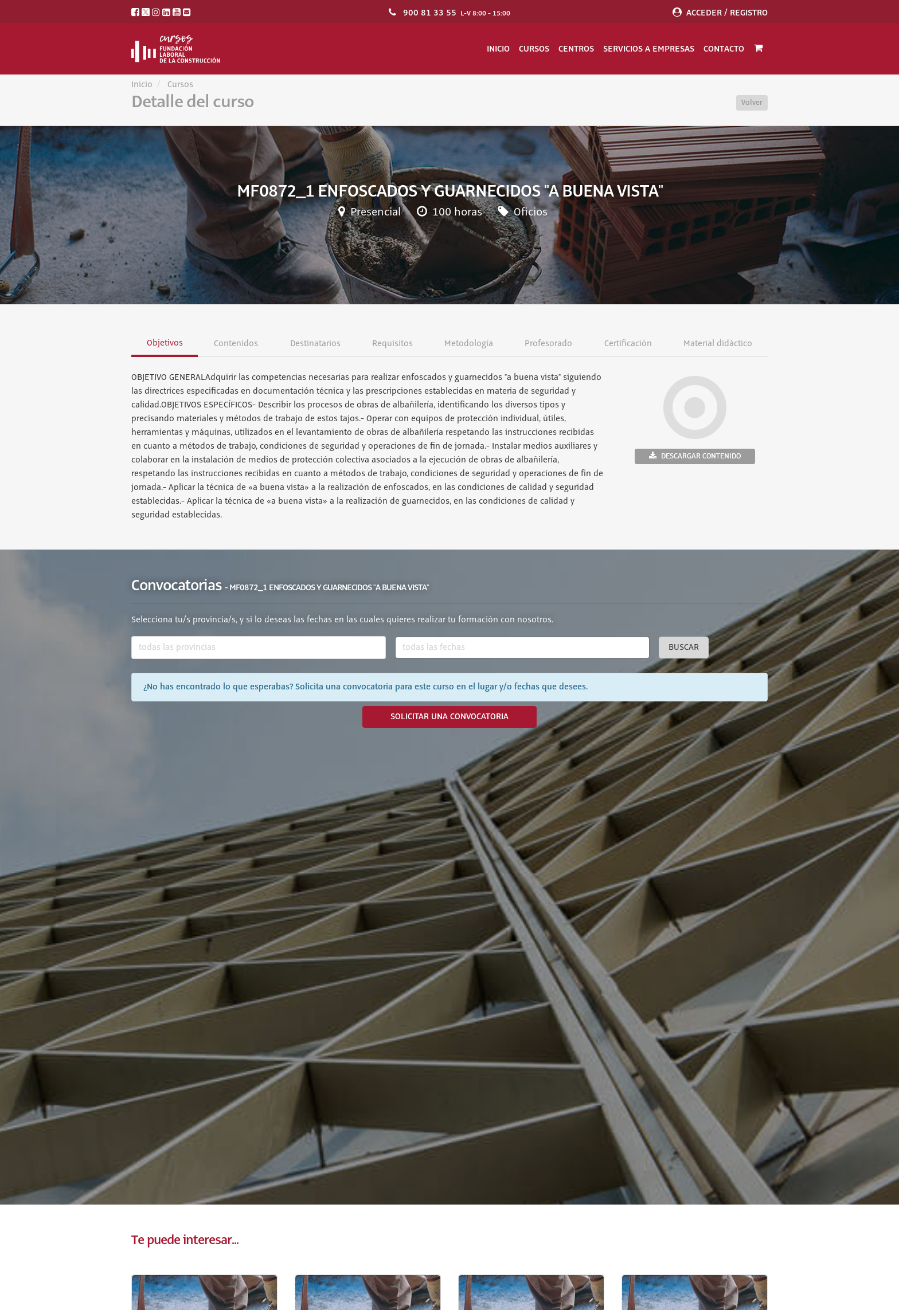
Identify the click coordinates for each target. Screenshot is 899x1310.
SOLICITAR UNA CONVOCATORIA (449, 716)
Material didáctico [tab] (717, 343)
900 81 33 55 (429, 12)
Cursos (534, 48)
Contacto (723, 48)
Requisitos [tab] (392, 343)
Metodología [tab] (468, 343)
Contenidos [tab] (236, 343)
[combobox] (258, 647)
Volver (752, 103)
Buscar (684, 647)
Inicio (498, 48)
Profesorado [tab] (548, 343)
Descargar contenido (695, 456)
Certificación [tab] (627, 343)
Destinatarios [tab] (315, 343)
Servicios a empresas (648, 48)
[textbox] (258, 647)
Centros (576, 48)
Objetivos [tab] (165, 343)
